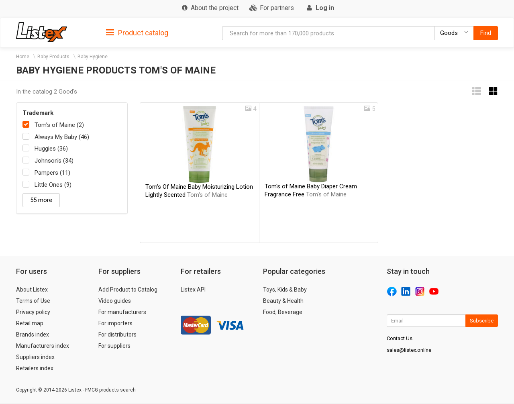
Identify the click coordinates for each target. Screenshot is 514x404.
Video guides (114, 301)
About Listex (32, 289)
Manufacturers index (42, 346)
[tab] (137, 32)
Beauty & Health (283, 301)
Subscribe (482, 321)
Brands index (32, 334)
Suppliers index (35, 357)
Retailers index (34, 368)
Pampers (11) (52, 172)
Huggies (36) (51, 148)
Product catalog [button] (137, 33)
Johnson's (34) (54, 160)
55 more (41, 200)
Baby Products (53, 56)
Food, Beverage (282, 312)
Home (22, 56)
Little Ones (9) (53, 184)
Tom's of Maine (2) (59, 125)
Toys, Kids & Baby (285, 289)
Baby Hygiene (93, 56)
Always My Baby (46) (62, 137)
